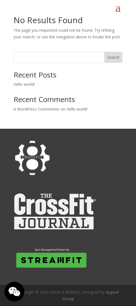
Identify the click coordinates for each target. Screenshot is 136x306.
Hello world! (24, 84)
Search (113, 57)
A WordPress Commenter (36, 109)
